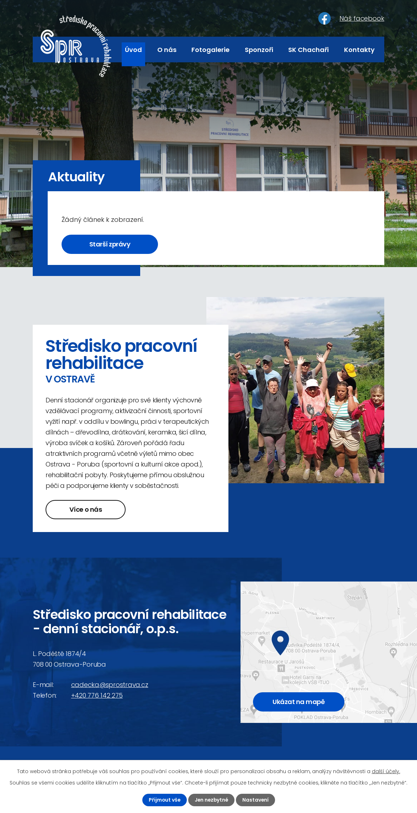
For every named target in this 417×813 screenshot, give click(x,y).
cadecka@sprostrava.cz (109, 685)
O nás (166, 49)
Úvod (133, 49)
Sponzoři (259, 49)
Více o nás (87, 509)
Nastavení (256, 799)
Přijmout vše (163, 799)
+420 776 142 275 (97, 695)
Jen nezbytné (211, 799)
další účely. (386, 771)
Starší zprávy (111, 244)
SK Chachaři (308, 49)
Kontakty (359, 49)
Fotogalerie (210, 49)
